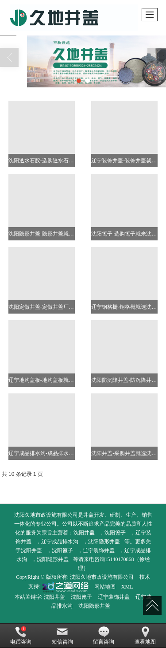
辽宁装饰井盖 (99, 550)
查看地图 (145, 635)
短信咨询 (62, 635)
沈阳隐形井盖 (104, 541)
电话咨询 (20, 635)
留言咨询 (103, 635)
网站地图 (105, 587)
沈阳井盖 (84, 533)
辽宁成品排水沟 (59, 541)
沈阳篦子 (115, 533)
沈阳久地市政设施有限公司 (102, 577)
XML (127, 587)
